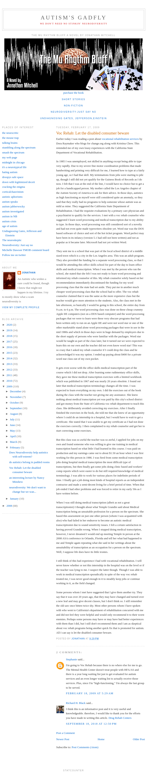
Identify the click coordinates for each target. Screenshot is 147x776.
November (16, 397)
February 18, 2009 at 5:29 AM (89, 693)
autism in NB (9, 216)
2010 (9, 380)
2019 (9, 330)
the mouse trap (10, 137)
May (13, 430)
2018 (9, 336)
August (14, 413)
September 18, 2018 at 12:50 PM (91, 723)
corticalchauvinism (13, 191)
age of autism (9, 226)
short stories (73, 99)
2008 (9, 505)
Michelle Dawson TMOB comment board (25, 250)
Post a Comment (65, 733)
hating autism (9, 172)
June (13, 425)
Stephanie (71, 659)
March (14, 441)
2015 (9, 352)
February (15, 447)
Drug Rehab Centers (120, 717)
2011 (9, 375)
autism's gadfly (74, 17)
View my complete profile (21, 307)
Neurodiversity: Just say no (17, 245)
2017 (9, 341)
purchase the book (73, 92)
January (14, 498)
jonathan (29, 272)
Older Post (139, 739)
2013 (9, 364)
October (15, 402)
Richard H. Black (76, 703)
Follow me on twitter (14, 255)
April (13, 436)
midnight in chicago (13, 162)
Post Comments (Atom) (85, 747)
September (16, 408)
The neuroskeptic (12, 240)
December (16, 391)
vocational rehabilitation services (120, 138)
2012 (9, 369)
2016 (9, 347)
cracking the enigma (13, 186)
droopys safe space (12, 177)
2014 (9, 358)
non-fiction (73, 105)
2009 (9, 386)
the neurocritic (10, 132)
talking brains (10, 142)
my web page (9, 157)
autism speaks (10, 201)
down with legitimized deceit (18, 182)
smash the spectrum (13, 152)
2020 (9, 324)
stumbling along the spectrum (18, 147)
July (12, 419)
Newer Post (62, 739)
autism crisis (9, 221)
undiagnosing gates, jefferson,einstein (73, 118)
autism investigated (13, 211)
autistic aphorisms (12, 196)
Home (101, 739)
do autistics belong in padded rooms (29, 462)
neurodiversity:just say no (73, 112)
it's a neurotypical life (14, 167)
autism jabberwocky (13, 206)
